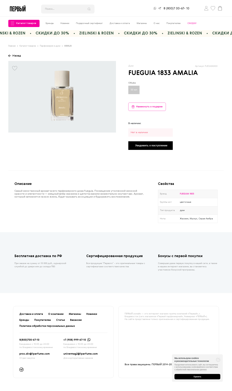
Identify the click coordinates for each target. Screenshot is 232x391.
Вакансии (76, 320)
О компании (56, 314)
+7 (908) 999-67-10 (74, 340)
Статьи (60, 320)
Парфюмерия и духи (51, 46)
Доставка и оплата (120, 23)
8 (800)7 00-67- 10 (176, 8)
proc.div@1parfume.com (34, 354)
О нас (157, 23)
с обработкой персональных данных (190, 369)
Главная (13, 46)
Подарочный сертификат (89, 23)
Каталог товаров (23, 23)
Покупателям (173, 23)
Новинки (64, 23)
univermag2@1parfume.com (80, 354)
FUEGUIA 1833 (149, 73)
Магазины (142, 23)
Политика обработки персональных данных (47, 326)
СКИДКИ (191, 23)
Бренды (50, 23)
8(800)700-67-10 (29, 340)
